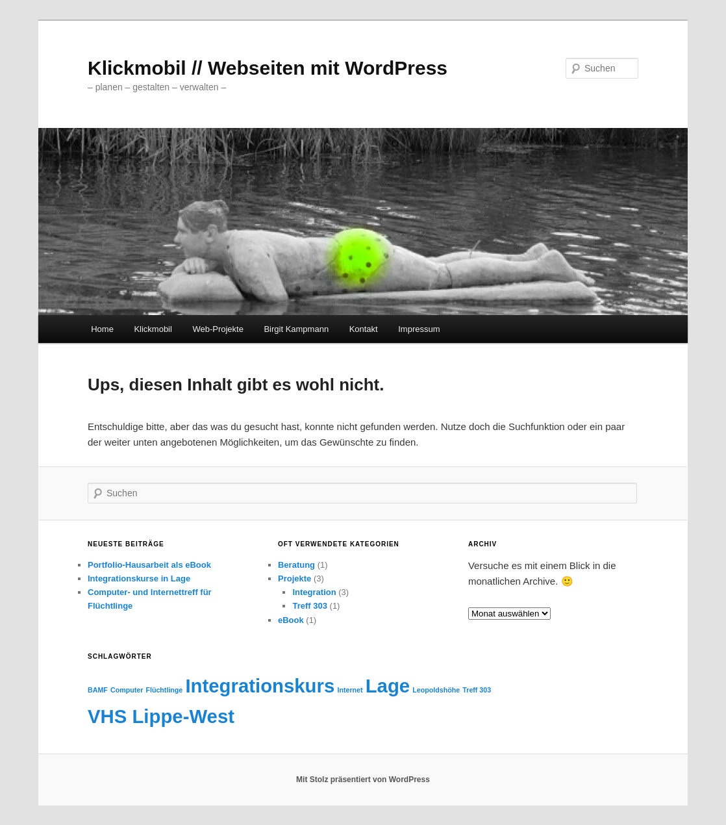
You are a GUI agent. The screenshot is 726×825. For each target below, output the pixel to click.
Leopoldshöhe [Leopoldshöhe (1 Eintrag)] (436, 690)
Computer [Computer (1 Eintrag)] (126, 690)
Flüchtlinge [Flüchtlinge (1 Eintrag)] (163, 690)
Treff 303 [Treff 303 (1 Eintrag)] (476, 690)
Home (102, 329)
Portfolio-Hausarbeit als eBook (149, 565)
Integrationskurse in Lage (139, 578)
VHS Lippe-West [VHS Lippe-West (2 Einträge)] (161, 716)
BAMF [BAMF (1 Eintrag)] (98, 690)
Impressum (419, 329)
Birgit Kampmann (296, 329)
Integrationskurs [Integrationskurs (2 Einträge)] (259, 685)
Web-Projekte (218, 329)
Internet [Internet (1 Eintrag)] (349, 690)
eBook (291, 620)
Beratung (296, 565)
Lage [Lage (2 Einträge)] (388, 685)
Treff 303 (309, 606)
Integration (314, 592)
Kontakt (363, 329)
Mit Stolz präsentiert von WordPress (363, 779)
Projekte (294, 578)
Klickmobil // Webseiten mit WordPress (267, 68)
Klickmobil (153, 329)
